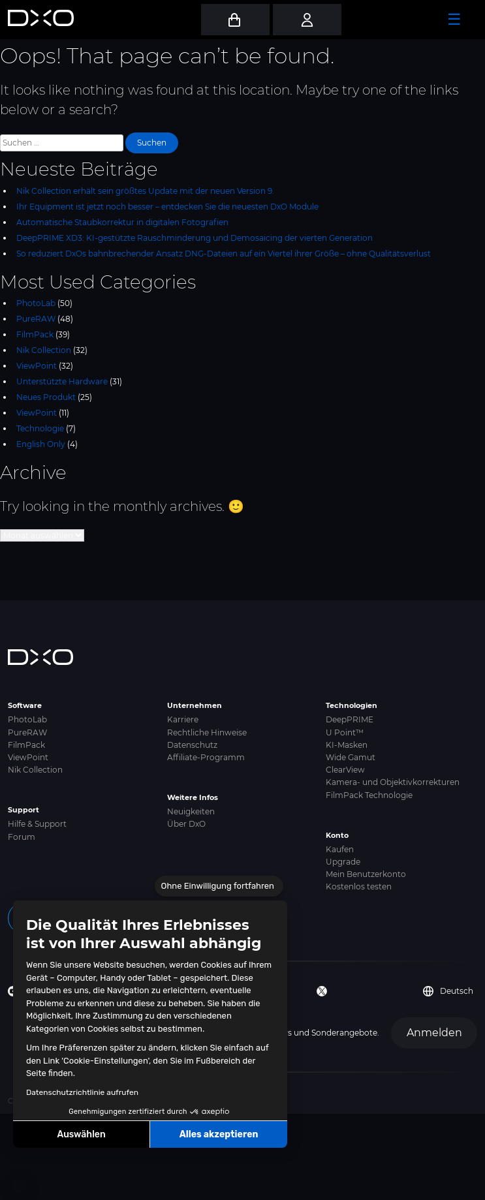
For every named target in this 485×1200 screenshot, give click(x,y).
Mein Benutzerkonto (366, 874)
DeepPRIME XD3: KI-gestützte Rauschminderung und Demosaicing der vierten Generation (194, 238)
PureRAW (35, 319)
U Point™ (345, 732)
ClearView (345, 770)
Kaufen (340, 849)
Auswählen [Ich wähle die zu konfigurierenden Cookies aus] (81, 1134)
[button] (19, 1185)
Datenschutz (192, 745)
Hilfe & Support (37, 824)
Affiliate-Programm (206, 757)
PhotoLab (35, 303)
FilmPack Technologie (369, 795)
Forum (21, 837)
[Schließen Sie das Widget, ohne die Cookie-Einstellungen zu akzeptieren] (219, 886)
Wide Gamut (350, 757)
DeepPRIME (349, 719)
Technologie (40, 428)
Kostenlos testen (359, 886)
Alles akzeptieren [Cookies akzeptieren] (219, 1134)
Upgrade (343, 862)
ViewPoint (36, 366)
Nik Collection (43, 350)
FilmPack (35, 334)
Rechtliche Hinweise (207, 732)
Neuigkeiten (191, 811)
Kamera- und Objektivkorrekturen (393, 782)
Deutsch (448, 991)
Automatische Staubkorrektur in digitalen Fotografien (122, 222)
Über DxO (186, 824)
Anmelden (434, 1032)
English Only (40, 444)
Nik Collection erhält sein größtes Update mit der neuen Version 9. (145, 191)
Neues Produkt (46, 397)
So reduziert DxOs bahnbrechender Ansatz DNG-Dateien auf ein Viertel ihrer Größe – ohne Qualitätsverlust (223, 253)
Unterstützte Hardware (62, 381)
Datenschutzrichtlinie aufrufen (82, 1092)
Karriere (182, 719)
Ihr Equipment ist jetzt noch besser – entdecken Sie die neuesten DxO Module (167, 206)
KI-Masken (347, 745)
